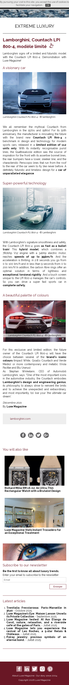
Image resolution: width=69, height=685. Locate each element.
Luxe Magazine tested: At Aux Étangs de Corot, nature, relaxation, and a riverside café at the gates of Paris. (36, 622)
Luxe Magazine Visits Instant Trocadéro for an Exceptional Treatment (33, 531)
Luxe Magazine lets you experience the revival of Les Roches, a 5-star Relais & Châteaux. (36, 631)
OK (47, 5)
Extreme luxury (34, 26)
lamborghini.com (20, 418)
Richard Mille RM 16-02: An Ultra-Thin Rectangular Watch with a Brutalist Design (33, 489)
